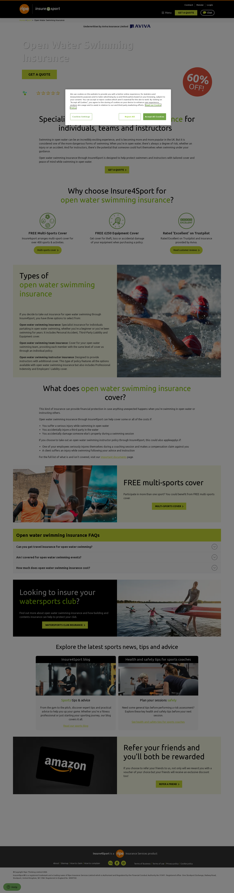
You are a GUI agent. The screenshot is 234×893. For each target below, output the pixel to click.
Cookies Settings (81, 117)
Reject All (130, 117)
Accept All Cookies (154, 117)
